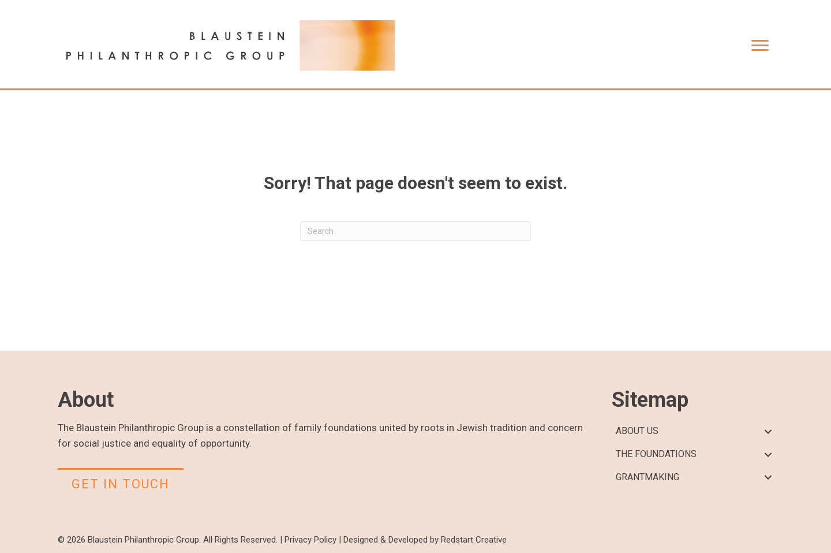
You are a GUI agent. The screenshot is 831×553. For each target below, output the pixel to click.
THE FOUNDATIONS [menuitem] (656, 453)
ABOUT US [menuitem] (637, 430)
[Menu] (760, 45)
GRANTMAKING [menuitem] (647, 477)
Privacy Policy (310, 540)
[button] (767, 431)
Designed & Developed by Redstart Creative (425, 540)
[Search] (415, 231)
